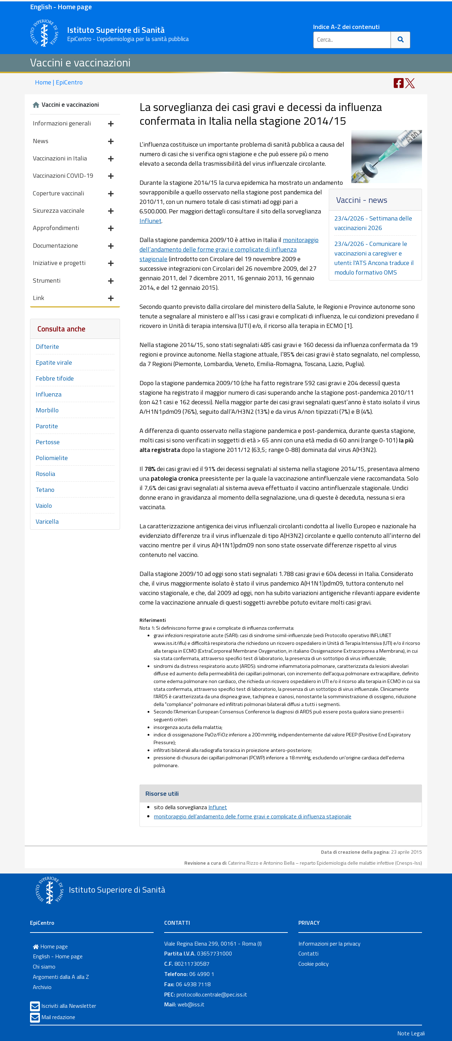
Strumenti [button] (73, 281)
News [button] (73, 141)
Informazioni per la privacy (329, 943)
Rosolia (45, 473)
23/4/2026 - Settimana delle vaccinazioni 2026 (373, 223)
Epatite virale (54, 362)
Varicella (47, 521)
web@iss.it (191, 1004)
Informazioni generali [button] (73, 123)
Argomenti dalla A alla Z (61, 976)
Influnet (150, 220)
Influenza (48, 394)
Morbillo (47, 410)
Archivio (42, 987)
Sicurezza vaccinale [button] (73, 211)
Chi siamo (44, 966)
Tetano (45, 489)
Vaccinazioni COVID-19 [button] (73, 176)
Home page (50, 946)
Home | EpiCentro (59, 82)
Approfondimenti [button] (73, 228)
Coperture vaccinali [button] (73, 193)
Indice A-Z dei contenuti (346, 26)
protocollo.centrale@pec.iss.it (212, 994)
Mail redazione (58, 1017)
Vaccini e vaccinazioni (80, 62)
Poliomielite (52, 458)
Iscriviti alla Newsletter (68, 1005)
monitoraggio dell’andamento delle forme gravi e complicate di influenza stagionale (229, 249)
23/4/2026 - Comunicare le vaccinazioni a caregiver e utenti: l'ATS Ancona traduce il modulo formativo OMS (374, 258)
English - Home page (61, 6)
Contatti (308, 953)
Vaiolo (44, 505)
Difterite (47, 346)
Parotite (47, 426)
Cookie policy (313, 963)
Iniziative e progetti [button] (73, 263)
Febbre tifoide (55, 378)
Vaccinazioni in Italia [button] (73, 158)
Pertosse (48, 442)
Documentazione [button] (73, 246)
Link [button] (73, 298)
